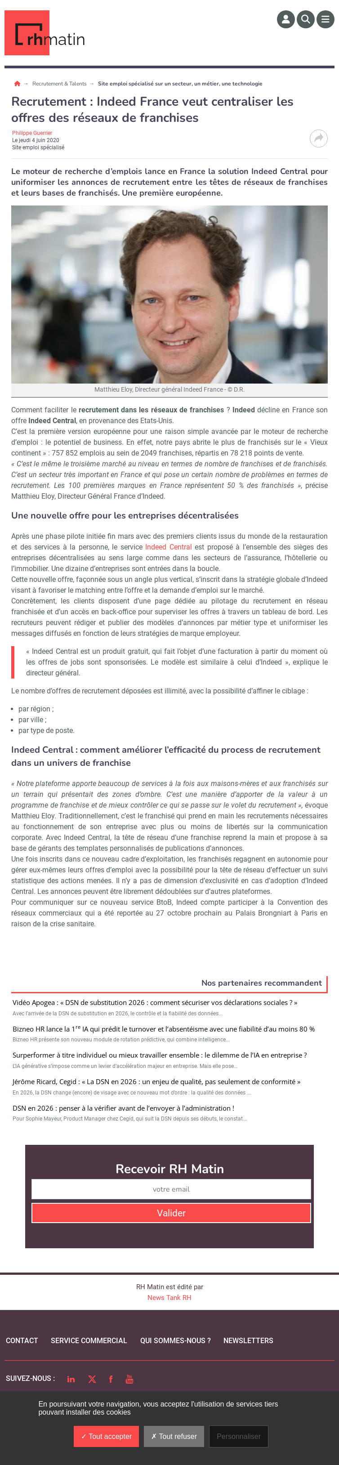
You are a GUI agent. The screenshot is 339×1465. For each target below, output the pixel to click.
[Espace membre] (286, 19)
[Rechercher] (306, 19)
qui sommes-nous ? (175, 1340)
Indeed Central (168, 547)
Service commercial (89, 1340)
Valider (171, 1213)
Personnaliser (239, 1436)
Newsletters (248, 1340)
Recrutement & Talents (60, 83)
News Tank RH (169, 1298)
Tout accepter (106, 1436)
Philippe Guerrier (32, 133)
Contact (22, 1340)
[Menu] (326, 19)
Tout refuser (174, 1436)
